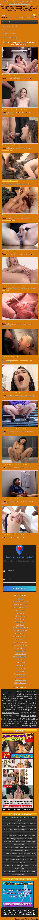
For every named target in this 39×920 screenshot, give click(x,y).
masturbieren (24, 288)
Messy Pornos (20, 639)
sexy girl (24, 467)
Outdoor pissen (20, 662)
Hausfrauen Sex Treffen (10, 26)
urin (32, 78)
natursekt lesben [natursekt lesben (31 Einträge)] (31, 707)
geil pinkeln (18, 254)
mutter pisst (27, 254)
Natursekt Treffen (8, 30)
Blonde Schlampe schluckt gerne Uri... (15, 109)
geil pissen (17, 78)
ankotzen (9, 184)
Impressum (19, 919)
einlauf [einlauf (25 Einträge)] (10, 696)
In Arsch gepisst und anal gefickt (13, 534)
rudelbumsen (6, 220)
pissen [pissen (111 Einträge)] (25, 715)
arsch (12, 537)
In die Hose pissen (20, 630)
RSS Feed (19, 18)
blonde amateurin (12, 288)
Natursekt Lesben (20, 648)
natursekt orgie (25, 218)
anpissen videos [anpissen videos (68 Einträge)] (18, 694)
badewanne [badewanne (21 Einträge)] (30, 694)
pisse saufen (24, 360)
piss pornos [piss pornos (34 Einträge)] (11, 721)
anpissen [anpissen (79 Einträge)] (20, 691)
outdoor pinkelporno (26, 432)
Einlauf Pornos (20, 613)
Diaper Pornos (20, 610)
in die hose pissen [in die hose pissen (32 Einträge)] (24, 701)
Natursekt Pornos (8, 22)
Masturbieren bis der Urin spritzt (13, 285)
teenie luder (26, 78)
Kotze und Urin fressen (10, 181)
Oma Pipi (20, 659)
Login (9, 18)
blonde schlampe (12, 112)
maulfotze (22, 112)
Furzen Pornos (20, 619)
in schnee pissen (12, 432)
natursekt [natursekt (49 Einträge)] (25, 705)
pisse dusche (29, 396)
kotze (25, 184)
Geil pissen (20, 625)
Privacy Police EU (31, 919)
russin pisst (6, 433)
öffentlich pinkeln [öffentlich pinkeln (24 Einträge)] (16, 726)
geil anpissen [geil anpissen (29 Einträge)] (28, 696)
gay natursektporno (13, 502)
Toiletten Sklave (20, 677)
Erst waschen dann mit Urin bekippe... (15, 464)
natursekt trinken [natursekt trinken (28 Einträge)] (26, 712)
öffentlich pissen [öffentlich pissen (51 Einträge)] (29, 726)
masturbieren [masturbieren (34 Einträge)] (22, 703)
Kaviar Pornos (20, 633)
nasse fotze (22, 324)
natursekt (19, 537)
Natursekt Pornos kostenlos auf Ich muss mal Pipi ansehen (19, 2)
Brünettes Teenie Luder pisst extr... (14, 75)
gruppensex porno (12, 218)
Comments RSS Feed (30, 18)
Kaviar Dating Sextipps (10, 38)
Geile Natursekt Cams (9, 34)
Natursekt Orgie (20, 651)
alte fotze (9, 254)
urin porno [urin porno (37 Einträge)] (19, 723)
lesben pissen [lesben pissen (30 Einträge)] (12, 703)
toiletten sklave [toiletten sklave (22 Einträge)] (27, 721)
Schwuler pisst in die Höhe (11, 498)
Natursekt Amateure (20, 642)
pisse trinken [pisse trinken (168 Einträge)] (26, 718)
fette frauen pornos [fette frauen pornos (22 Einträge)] (18, 696)
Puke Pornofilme (20, 668)
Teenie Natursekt (20, 674)
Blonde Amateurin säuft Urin (12, 357)
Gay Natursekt (20, 622)
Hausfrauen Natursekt (20, 628)
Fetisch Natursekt (20, 616)
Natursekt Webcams (20, 657)
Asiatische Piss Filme (20, 601)
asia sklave (18, 184)
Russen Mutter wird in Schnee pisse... (15, 428)
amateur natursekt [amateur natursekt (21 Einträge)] (10, 692)
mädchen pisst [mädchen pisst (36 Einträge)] (14, 705)
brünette (9, 78)
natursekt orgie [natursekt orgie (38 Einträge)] (10, 710)
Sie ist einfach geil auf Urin (11, 145)
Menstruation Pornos (20, 636)
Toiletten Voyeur (20, 680)
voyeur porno (6, 361)
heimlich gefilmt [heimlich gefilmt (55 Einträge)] (26, 698)
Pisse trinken (20, 665)
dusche (8, 467)
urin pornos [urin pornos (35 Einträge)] (29, 723)
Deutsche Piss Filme (20, 607)
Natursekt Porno (20, 654)
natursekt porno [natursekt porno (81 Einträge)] (26, 709)
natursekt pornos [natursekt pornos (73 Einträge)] (10, 712)
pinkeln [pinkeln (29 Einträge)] (17, 715)
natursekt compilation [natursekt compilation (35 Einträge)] (17, 707)
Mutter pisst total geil (9, 251)
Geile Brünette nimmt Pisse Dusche (14, 392)
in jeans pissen (18, 396)
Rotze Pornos (20, 671)
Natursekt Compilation (20, 645)
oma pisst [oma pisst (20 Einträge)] (35, 712)
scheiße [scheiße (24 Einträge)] (19, 721)
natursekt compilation (22, 148)
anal (7, 537)
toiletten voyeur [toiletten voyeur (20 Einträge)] (11, 723)
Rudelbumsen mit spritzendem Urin (14, 215)
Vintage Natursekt (20, 683)
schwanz (24, 502)
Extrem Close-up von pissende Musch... (16, 321)
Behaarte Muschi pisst (20, 604)
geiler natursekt (11, 324)
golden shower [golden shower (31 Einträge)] (13, 698)
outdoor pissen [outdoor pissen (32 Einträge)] (9, 715)
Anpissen (20, 599)
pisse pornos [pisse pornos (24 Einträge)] (12, 719)
